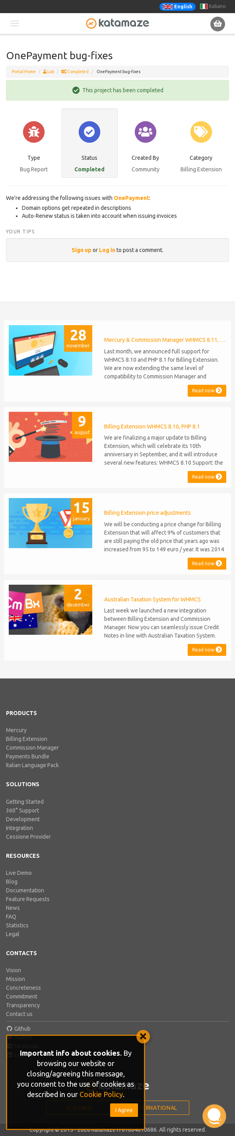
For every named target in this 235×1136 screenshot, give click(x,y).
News (13, 908)
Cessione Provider (28, 837)
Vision (13, 970)
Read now (207, 390)
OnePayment (131, 198)
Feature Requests (28, 899)
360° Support (22, 810)
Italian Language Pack (32, 765)
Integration (19, 828)
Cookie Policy (101, 1094)
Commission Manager (32, 747)
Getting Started (25, 802)
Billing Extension (26, 739)
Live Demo (19, 873)
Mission (15, 979)
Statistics (17, 925)
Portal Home (24, 71)
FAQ (11, 916)
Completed (75, 71)
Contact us (19, 1014)
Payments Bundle (27, 756)
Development (23, 819)
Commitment (21, 996)
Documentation (25, 890)
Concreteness (23, 988)
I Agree (124, 1110)
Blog (11, 881)
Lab (48, 71)
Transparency (23, 1005)
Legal (12, 934)
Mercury (16, 730)
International (155, 1108)
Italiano (213, 6)
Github (18, 1029)
